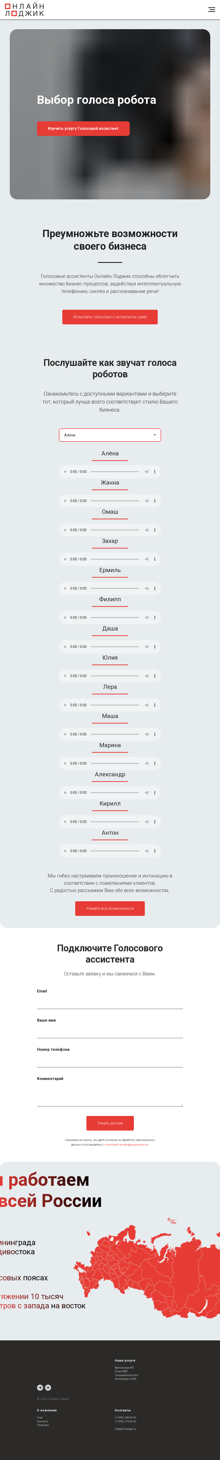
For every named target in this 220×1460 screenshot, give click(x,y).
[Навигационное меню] (211, 9)
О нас (40, 1417)
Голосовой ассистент (126, 1375)
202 (43, 1399)
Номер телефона (53, 1049)
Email (42, 991)
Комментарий (50, 1078)
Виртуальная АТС (124, 1367)
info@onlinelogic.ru (125, 1429)
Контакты (42, 1421)
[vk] (48, 1388)
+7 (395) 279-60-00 (125, 1421)
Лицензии (43, 1425)
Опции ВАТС (121, 1371)
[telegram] (40, 1388)
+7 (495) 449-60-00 (125, 1417)
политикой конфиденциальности (126, 1144)
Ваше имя (46, 1020)
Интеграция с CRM (125, 1379)
